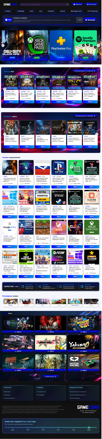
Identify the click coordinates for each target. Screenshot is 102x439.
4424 (43, 102)
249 (59, 333)
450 (92, 303)
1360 (9, 303)
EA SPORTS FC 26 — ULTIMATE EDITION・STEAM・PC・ (58, 326)
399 (43, 175)
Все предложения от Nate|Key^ (85, 144)
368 (10, 273)
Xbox (40, 11)
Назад (79, 19)
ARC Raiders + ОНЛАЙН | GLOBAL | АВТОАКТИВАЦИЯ (74, 296)
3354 (90, 102)
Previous (3, 45)
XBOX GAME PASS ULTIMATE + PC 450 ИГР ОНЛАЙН (91, 296)
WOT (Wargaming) (93, 11)
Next (98, 45)
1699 (91, 273)
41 (26, 243)
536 (42, 273)
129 (42, 333)
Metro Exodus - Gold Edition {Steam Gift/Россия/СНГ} (26, 95)
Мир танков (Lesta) (76, 11)
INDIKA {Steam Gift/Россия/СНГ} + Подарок (73, 95)
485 (75, 273)
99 (9, 243)
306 (27, 175)
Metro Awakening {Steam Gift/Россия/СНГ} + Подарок (90, 95)
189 (75, 243)
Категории (21, 11)
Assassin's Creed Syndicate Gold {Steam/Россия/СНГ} (43, 95)
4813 (11, 102)
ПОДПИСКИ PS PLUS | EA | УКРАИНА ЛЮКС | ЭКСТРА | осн (42, 266)
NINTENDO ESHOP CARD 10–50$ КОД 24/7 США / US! (91, 236)
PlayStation (51, 11)
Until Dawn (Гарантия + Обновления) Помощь (27, 168)
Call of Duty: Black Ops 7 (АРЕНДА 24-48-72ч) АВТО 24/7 (9, 236)
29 (42, 243)
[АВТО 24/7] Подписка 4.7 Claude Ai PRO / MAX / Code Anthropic (91, 266)
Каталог (8, 11)
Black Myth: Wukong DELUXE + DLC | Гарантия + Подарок (58, 168)
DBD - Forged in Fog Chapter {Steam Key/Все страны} (58, 95)
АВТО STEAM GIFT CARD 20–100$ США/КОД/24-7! (58, 266)
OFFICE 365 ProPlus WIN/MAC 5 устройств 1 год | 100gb (9, 326)
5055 (27, 102)
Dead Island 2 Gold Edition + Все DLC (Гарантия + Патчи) (89, 168)
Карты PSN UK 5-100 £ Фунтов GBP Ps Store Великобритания (58, 236)
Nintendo (62, 11)
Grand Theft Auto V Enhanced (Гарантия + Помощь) (74, 168)
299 (91, 175)
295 (26, 273)
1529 (59, 243)
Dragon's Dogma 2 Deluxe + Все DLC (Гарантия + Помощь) (11, 168)
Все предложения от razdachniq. (85, 71)
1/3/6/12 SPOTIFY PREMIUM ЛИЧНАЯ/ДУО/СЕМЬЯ (74, 236)
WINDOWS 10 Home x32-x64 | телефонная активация (75, 326)
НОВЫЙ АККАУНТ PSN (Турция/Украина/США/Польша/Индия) (26, 296)
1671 (75, 102)
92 (91, 333)
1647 (42, 303)
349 (10, 333)
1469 (59, 102)
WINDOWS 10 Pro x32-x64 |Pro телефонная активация (9, 266)
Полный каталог (50, 433)
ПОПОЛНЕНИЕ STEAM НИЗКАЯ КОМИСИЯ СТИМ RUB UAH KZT (42, 236)
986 (59, 273)
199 (11, 175)
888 (92, 243)
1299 (59, 303)
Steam (31, 11)
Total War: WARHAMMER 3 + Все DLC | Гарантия (42, 168)
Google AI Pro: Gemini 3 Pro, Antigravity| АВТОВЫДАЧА (9, 296)
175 (75, 303)
